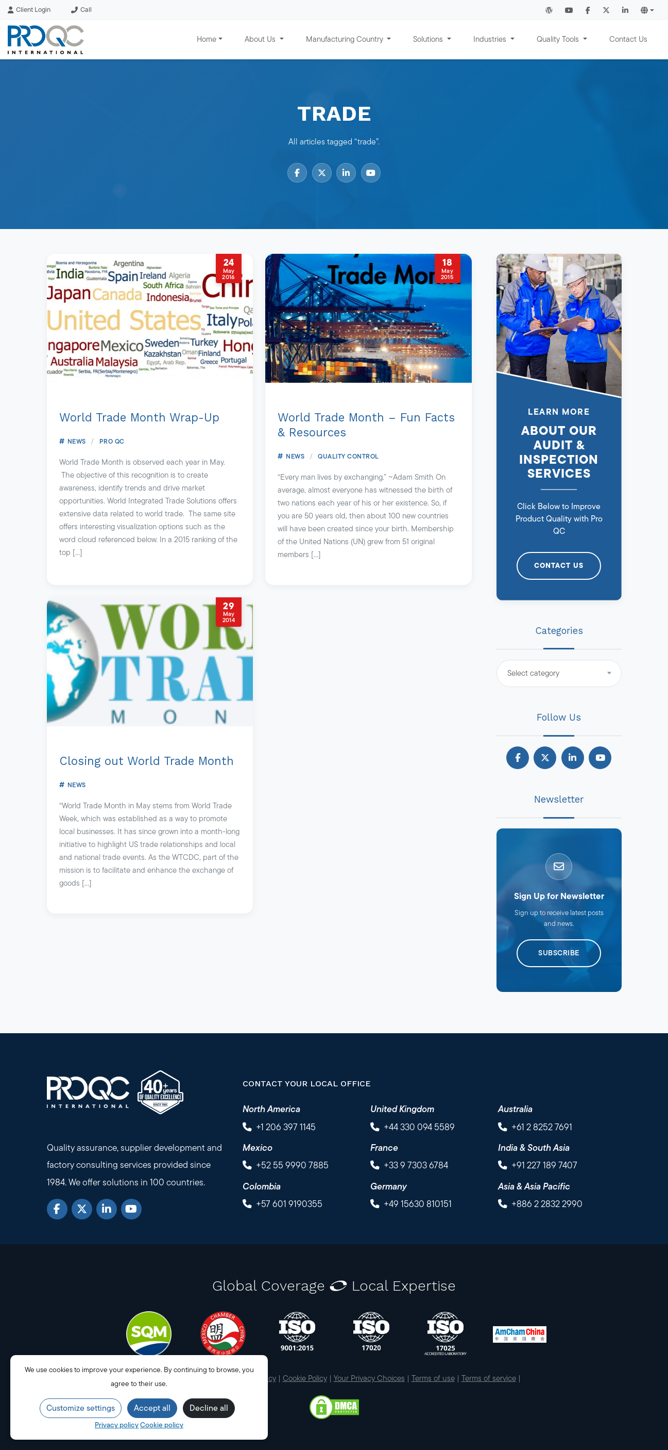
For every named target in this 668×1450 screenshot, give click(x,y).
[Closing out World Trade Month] (150, 661)
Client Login (29, 9)
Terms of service (488, 1378)
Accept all (152, 1408)
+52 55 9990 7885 (292, 1165)
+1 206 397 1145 (286, 1126)
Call (81, 9)
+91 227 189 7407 (544, 1165)
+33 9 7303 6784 (416, 1165)
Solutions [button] (429, 39)
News (76, 441)
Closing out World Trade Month (146, 761)
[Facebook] (57, 1209)
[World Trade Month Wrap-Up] (150, 318)
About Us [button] (261, 39)
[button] (647, 10)
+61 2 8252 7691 (541, 1126)
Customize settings (80, 1408)
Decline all (209, 1408)
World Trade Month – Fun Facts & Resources (366, 425)
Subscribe (558, 952)
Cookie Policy (305, 1378)
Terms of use (433, 1378)
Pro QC (112, 441)
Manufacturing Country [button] (345, 39)
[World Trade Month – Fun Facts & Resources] (368, 318)
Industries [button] (490, 39)
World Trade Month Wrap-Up (139, 417)
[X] (82, 1209)
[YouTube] (131, 1209)
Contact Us (628, 39)
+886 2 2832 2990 (547, 1203)
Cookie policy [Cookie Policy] (161, 1425)
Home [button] (206, 39)
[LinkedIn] (106, 1209)
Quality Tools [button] (559, 39)
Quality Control (348, 456)
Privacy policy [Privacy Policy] (117, 1425)
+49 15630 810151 (418, 1203)
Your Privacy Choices (369, 1378)
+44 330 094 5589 (419, 1126)
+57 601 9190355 (289, 1203)
